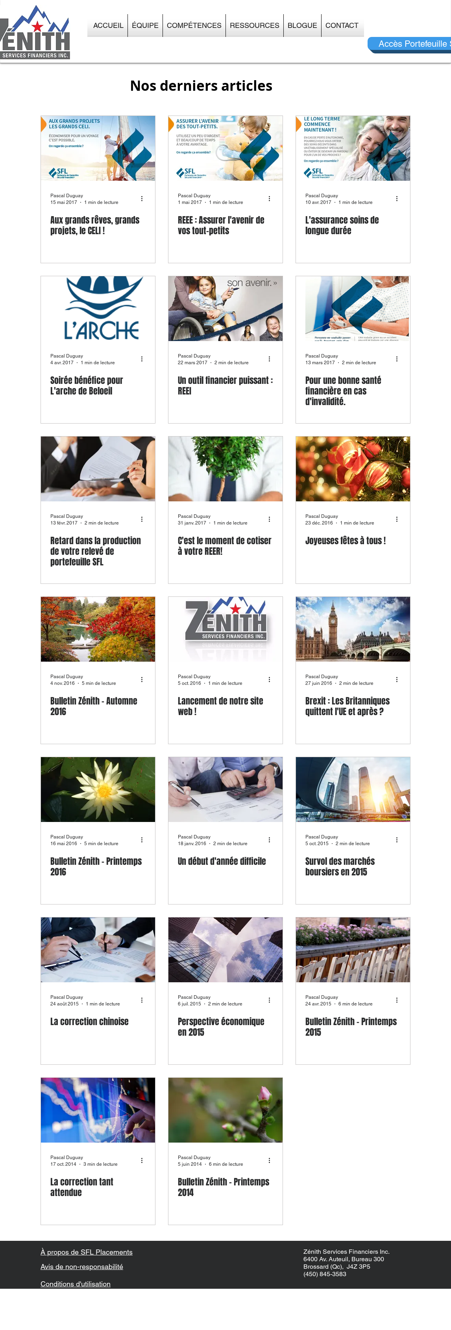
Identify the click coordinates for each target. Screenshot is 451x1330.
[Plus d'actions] (144, 198)
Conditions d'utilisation (76, 1284)
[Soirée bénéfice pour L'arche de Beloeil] (98, 308)
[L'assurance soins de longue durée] (353, 148)
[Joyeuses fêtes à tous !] (353, 469)
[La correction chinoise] (98, 949)
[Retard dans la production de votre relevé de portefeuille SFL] (98, 469)
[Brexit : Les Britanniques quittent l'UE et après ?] (353, 629)
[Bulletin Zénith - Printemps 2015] (353, 949)
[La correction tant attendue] (98, 1110)
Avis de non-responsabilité (82, 1266)
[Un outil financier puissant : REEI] (225, 308)
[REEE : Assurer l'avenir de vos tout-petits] (225, 148)
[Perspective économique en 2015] (225, 949)
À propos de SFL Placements (87, 1252)
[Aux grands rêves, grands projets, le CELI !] (98, 148)
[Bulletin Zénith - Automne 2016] (98, 629)
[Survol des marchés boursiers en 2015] (353, 789)
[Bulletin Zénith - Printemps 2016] (98, 789)
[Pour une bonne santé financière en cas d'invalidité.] (353, 308)
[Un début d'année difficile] (225, 789)
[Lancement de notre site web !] (225, 629)
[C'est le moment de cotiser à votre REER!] (225, 469)
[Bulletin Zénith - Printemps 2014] (225, 1110)
